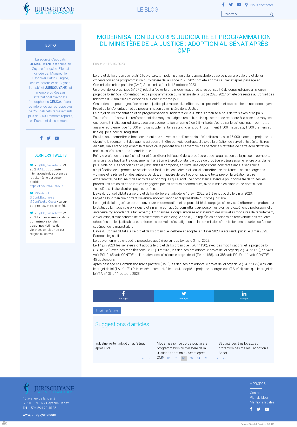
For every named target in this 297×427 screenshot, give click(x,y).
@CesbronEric (43, 193)
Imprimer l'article (107, 310)
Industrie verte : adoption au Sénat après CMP (120, 345)
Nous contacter (261, 5)
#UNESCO (43, 169)
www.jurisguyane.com (39, 415)
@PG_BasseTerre (50, 165)
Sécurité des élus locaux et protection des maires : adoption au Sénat (244, 348)
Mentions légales (262, 402)
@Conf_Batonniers (42, 197)
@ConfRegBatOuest (43, 201)
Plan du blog (259, 398)
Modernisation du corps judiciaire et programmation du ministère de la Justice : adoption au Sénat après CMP (182, 350)
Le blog (147, 9)
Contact (256, 393)
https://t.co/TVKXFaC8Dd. (47, 186)
